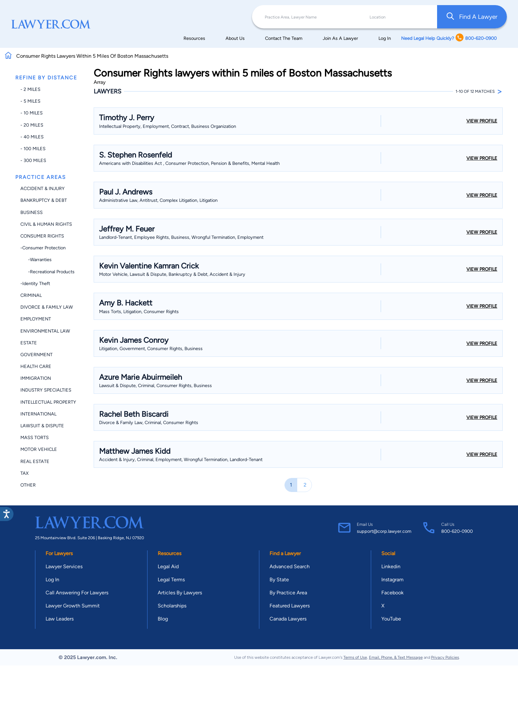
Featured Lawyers (290, 606)
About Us (235, 38)
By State (279, 579)
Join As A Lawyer (340, 38)
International (38, 414)
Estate (28, 343)
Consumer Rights (42, 236)
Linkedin (390, 566)
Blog (163, 619)
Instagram (392, 579)
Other (28, 485)
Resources (194, 38)
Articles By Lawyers (180, 593)
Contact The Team (283, 38)
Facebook (392, 593)
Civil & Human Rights (46, 224)
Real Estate (34, 461)
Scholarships (172, 606)
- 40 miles (32, 137)
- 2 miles (30, 89)
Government (36, 354)
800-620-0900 (457, 531)
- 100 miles (33, 148)
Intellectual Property (48, 402)
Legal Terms (171, 579)
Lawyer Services (64, 566)
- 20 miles (31, 125)
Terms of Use (355, 657)
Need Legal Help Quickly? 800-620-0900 (449, 38)
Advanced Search (290, 566)
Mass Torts (34, 437)
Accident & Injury (42, 188)
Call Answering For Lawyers (77, 593)
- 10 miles (31, 113)
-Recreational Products (47, 272)
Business (31, 212)
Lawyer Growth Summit (73, 606)
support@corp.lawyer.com (384, 531)
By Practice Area (288, 593)
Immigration (35, 378)
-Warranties (36, 259)
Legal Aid (168, 566)
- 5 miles (30, 101)
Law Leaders (60, 619)
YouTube (391, 619)
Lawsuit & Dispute (42, 426)
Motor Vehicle (38, 449)
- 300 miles (33, 160)
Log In (384, 38)
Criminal (31, 295)
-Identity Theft (35, 283)
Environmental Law (45, 331)
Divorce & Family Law (46, 307)
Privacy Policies (445, 657)
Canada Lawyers (288, 619)
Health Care (35, 366)
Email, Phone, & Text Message (396, 657)
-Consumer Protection (43, 248)
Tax (24, 473)
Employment (35, 319)
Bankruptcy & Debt (43, 200)
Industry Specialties (45, 390)
